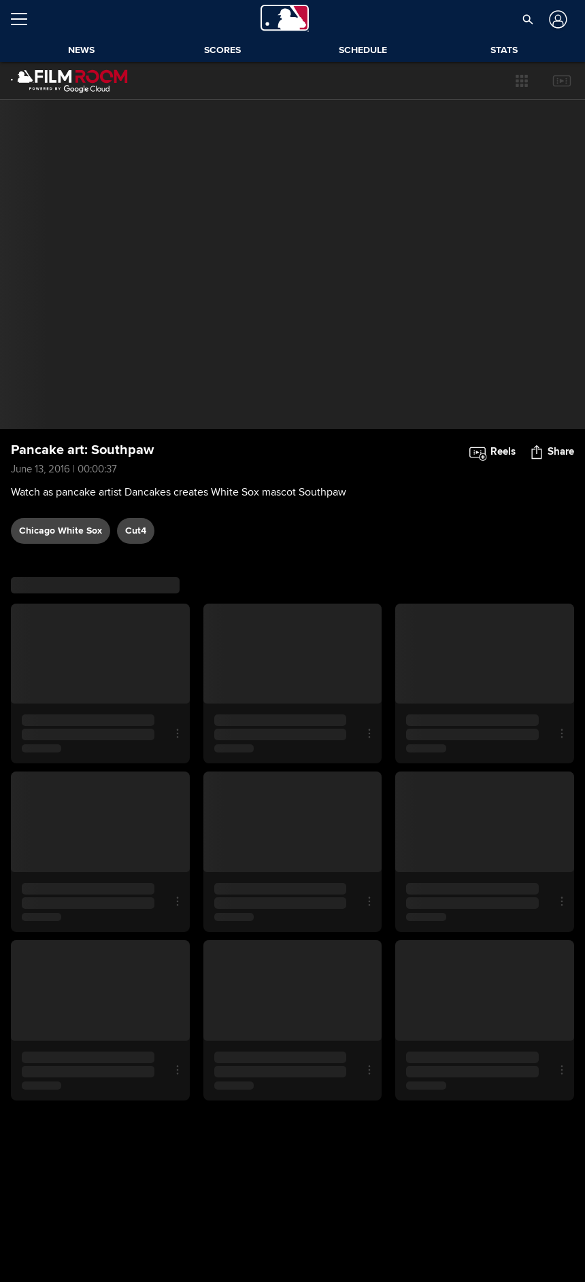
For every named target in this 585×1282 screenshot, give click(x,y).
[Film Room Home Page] (69, 81)
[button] (521, 81)
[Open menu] (24, 19)
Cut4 (135, 530)
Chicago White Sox (60, 530)
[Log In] (557, 19)
